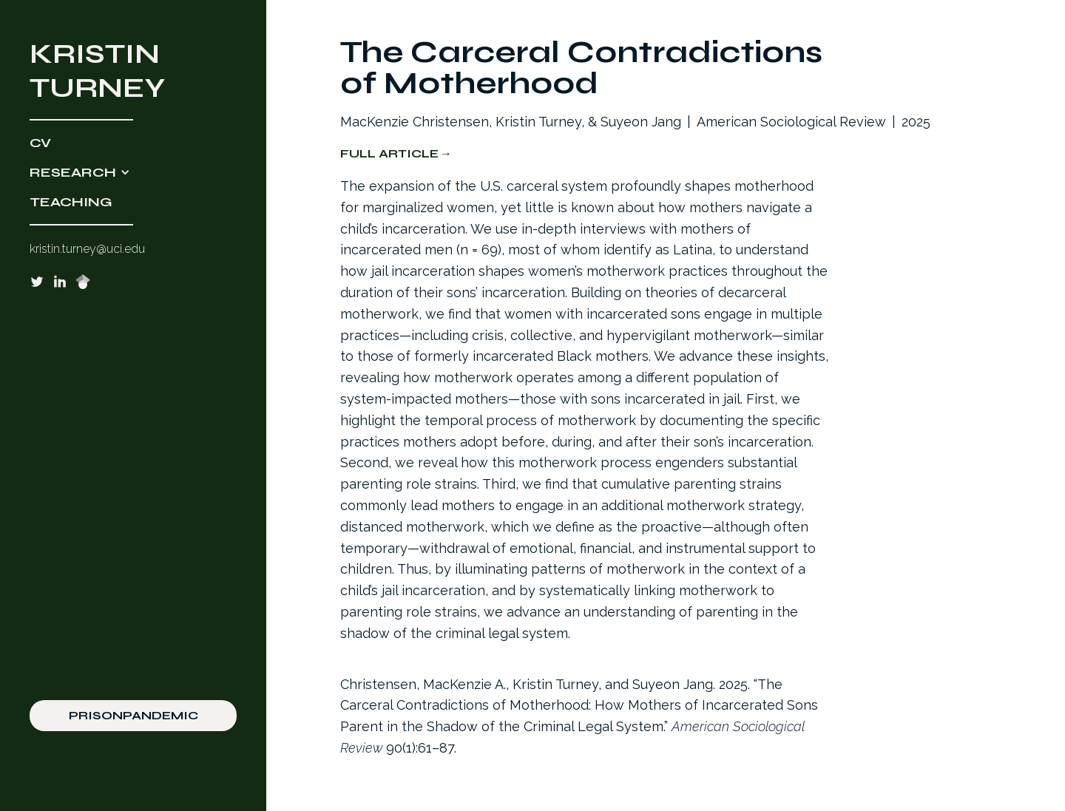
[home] (133, 70)
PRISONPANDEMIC (133, 715)
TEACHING (71, 201)
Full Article (389, 153)
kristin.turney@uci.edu (87, 249)
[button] (133, 172)
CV (40, 142)
